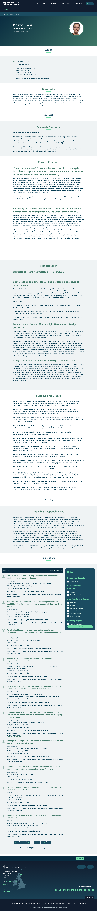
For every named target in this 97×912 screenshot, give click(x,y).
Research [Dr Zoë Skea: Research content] (49, 115)
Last (49, 843)
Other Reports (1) (75, 582)
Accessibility (40, 904)
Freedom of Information (79, 904)
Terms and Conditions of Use (19, 904)
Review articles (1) (76, 616)
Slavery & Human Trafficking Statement (61, 904)
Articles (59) (74, 605)
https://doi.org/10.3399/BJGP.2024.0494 (30, 591)
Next (44, 843)
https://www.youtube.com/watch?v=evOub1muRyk (31, 782)
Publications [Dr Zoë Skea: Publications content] (48, 558)
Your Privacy (31, 904)
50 (30, 848)
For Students (78, 868)
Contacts (5, 885)
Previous (24, 843)
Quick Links (78, 4)
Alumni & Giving (66, 4)
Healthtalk (43, 356)
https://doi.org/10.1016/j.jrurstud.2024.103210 (32, 676)
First (17, 843)
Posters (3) (73, 592)
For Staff (89, 868)
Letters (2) (73, 611)
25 (27, 848)
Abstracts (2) (74, 603)
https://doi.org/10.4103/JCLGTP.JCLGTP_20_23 (33, 702)
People (6, 9)
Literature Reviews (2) (77, 614)
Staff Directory (7, 892)
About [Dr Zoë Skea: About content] (48, 50)
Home (5, 14)
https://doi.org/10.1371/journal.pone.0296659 (32, 730)
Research (54, 4)
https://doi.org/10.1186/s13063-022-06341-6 (32, 805)
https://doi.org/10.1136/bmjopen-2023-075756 (33, 756)
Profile (17, 14)
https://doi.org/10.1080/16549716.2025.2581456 (33, 620)
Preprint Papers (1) (76, 624)
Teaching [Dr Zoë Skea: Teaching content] (49, 499)
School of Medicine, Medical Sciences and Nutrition (33, 78)
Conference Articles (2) (77, 608)
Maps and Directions (8, 890)
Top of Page (89, 898)
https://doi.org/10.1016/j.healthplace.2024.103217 (34, 648)
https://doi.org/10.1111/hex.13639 (28, 831)
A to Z (4, 888)
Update (79, 859)
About (45, 4)
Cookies (47, 904)
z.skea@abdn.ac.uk (22, 61)
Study (38, 4)
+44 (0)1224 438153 (22, 65)
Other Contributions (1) (77, 595)
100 (33, 848)
